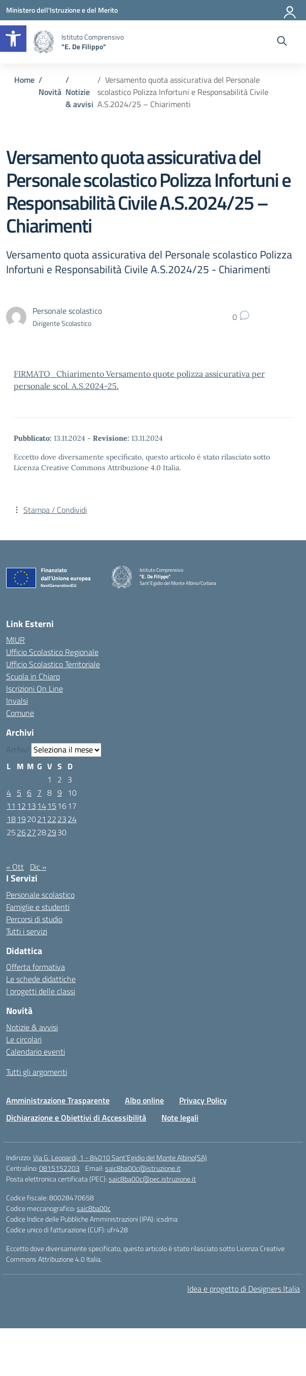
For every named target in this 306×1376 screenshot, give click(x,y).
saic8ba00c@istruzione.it (143, 1168)
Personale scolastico (40, 895)
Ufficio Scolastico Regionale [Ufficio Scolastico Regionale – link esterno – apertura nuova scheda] (52, 652)
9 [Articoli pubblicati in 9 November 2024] (59, 793)
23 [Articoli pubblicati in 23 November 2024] (61, 819)
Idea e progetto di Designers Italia (243, 1289)
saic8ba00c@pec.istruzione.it (152, 1178)
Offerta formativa (35, 967)
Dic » (38, 867)
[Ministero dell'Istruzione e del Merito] (62, 10)
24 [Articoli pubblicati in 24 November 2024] (72, 819)
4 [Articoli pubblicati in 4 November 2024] (9, 793)
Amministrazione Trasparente (58, 1100)
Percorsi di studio (34, 919)
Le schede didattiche (41, 979)
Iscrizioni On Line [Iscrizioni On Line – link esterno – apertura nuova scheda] (34, 688)
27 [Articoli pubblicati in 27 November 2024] (31, 832)
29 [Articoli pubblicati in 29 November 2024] (51, 832)
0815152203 (59, 1168)
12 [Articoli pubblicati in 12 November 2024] (21, 806)
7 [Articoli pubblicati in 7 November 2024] (39, 793)
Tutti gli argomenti (36, 1072)
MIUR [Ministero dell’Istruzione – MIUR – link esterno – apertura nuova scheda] (15, 640)
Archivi (17, 749)
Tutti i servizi (26, 931)
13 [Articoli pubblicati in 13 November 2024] (31, 806)
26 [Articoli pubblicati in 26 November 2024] (21, 832)
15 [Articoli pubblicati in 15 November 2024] (51, 806)
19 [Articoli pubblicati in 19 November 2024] (21, 819)
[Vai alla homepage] (43, 41)
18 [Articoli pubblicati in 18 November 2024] (11, 819)
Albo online (144, 1100)
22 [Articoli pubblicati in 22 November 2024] (51, 819)
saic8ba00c (94, 1208)
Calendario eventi (35, 1051)
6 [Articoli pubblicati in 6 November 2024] (29, 793)
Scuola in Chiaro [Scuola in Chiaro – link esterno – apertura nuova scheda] (33, 676)
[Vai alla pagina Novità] (50, 92)
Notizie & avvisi (32, 1027)
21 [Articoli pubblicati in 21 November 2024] (41, 819)
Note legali (179, 1117)
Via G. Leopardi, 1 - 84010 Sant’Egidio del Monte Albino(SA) (120, 1157)
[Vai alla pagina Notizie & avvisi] (79, 98)
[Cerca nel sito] (282, 42)
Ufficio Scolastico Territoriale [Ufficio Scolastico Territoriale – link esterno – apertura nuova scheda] (53, 664)
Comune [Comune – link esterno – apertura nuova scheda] (20, 713)
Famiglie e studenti (38, 907)
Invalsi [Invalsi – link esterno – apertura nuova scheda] (17, 701)
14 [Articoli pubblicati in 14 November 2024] (41, 806)
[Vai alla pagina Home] (24, 80)
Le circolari (24, 1039)
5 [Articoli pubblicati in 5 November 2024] (19, 793)
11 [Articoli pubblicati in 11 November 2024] (11, 806)
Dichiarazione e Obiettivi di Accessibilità (76, 1117)
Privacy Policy (203, 1100)
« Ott (15, 867)
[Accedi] (290, 10)
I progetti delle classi (40, 991)
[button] (13, 38)
